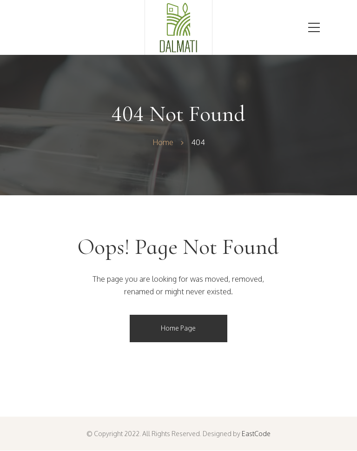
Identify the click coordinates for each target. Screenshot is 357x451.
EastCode (256, 434)
